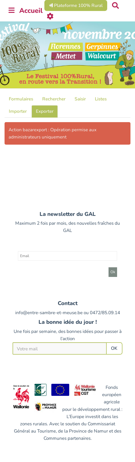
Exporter (44, 111)
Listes (101, 99)
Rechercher (53, 99)
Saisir (80, 99)
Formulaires (21, 99)
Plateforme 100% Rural (76, 5)
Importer (18, 111)
